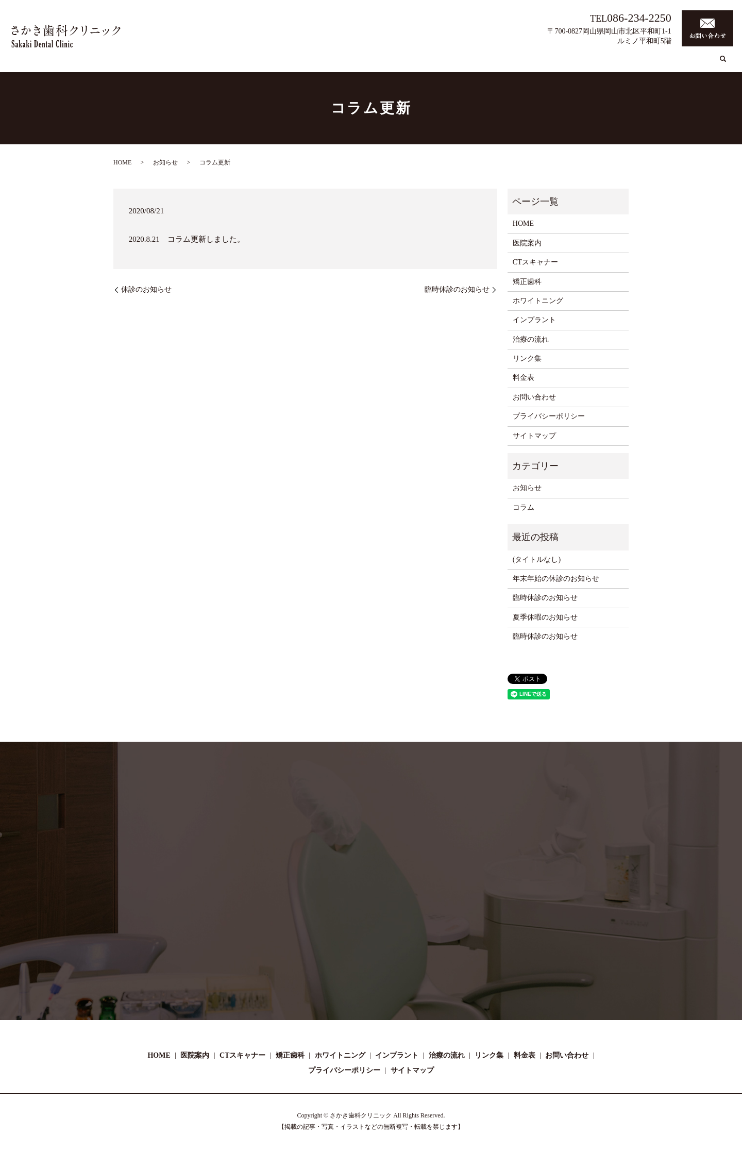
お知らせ (165, 162)
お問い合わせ (534, 397)
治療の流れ (595, 64)
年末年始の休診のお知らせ (556, 578)
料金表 (700, 64)
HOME (317, 64)
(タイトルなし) (537, 559)
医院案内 (351, 64)
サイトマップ (534, 436)
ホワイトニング (491, 64)
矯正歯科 (442, 64)
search (723, 64)
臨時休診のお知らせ (457, 289)
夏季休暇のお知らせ (545, 617)
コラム (632, 64)
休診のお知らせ (146, 289)
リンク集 (666, 64)
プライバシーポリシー (549, 416)
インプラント (546, 64)
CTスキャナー (397, 64)
